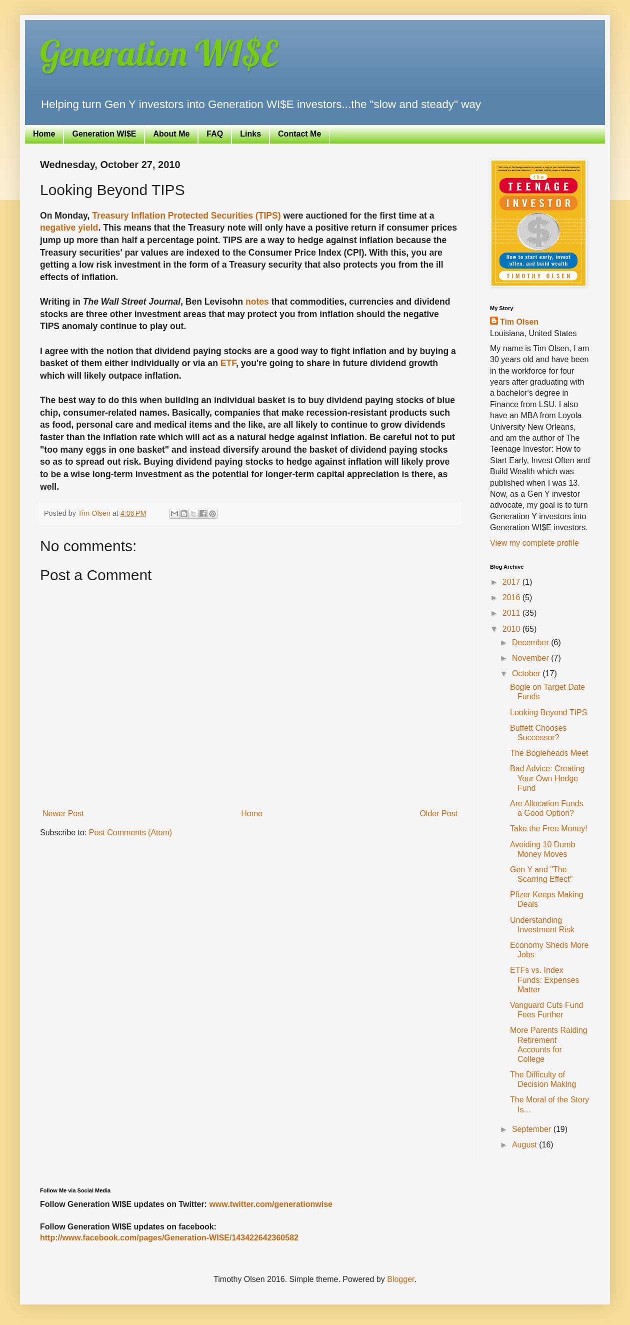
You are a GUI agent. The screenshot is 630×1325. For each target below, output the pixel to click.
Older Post (439, 813)
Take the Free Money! (549, 828)
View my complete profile (534, 543)
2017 (512, 582)
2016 (512, 597)
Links (250, 134)
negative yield (69, 228)
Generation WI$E (159, 53)
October (527, 673)
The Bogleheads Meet (549, 753)
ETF (228, 363)
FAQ (214, 134)
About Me (171, 134)
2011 (512, 613)
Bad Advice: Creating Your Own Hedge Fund (547, 778)
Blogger (400, 1279)
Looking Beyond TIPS (548, 712)
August (525, 1144)
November (531, 658)
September (533, 1129)
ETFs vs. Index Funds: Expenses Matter (545, 979)
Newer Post (63, 813)
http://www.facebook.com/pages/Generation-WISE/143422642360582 (169, 1237)
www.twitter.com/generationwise (270, 1204)
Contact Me (299, 134)
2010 (512, 629)
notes (257, 302)
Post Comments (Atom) (130, 832)
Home (44, 134)
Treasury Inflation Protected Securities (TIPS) (186, 216)
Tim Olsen (519, 322)
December (531, 642)
